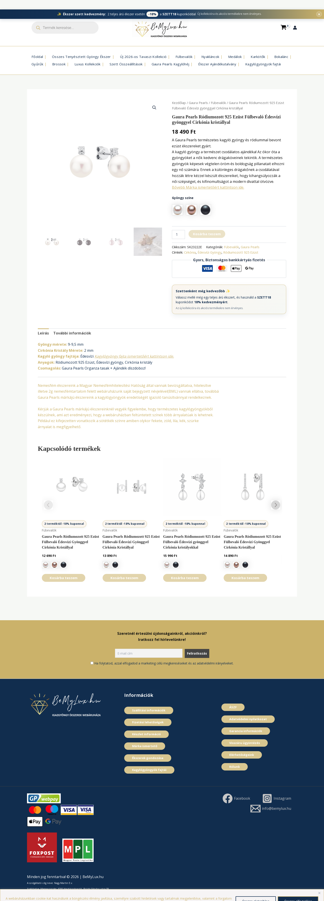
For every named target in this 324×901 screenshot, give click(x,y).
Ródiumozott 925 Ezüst (240, 252)
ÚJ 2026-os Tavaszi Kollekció (143, 56)
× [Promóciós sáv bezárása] (319, 4)
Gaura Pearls (198, 102)
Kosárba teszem (207, 234)
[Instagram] (276, 798)
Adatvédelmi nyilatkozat (248, 719)
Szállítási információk (148, 710)
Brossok (58, 64)
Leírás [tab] (43, 333)
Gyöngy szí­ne (183, 198)
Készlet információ (146, 734)
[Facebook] (236, 798)
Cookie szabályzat (167, 894)
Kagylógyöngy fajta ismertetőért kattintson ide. (134, 356)
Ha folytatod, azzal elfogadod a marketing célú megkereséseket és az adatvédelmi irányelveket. (164, 663)
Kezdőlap (179, 102)
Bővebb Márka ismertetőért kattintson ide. (208, 187)
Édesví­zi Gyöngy (209, 252)
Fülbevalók (184, 56)
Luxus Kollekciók (87, 64)
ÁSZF (233, 707)
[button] (154, 108)
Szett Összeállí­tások (126, 64)
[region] (162, 890)
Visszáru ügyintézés (244, 743)
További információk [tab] (72, 333)
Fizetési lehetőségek (148, 722)
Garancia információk (245, 731)
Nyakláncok (210, 56)
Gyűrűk (37, 64)
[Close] (319, 883)
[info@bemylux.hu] (270, 809)
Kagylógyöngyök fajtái (263, 64)
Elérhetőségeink (241, 755)
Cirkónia (190, 252)
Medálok (235, 56)
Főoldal (37, 56)
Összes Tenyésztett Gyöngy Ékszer (81, 56)
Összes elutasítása (255, 892)
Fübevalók (218, 102)
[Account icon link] (295, 28)
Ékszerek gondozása (147, 758)
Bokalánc (281, 56)
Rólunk (234, 767)
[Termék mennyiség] (178, 234)
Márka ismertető (144, 746)
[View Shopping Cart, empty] (283, 27)
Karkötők (258, 56)
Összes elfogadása (298, 892)
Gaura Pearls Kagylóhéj (170, 64)
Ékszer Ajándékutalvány (217, 64)
